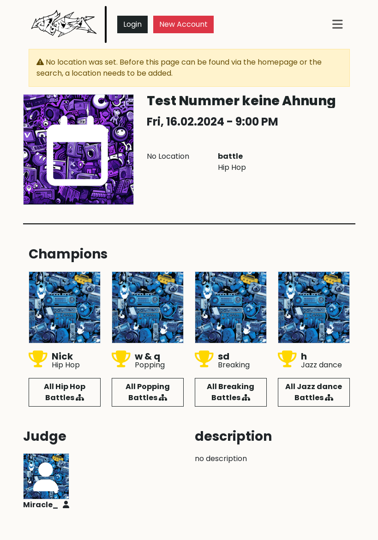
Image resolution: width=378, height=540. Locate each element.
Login (132, 24)
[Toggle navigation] (337, 24)
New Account (183, 24)
